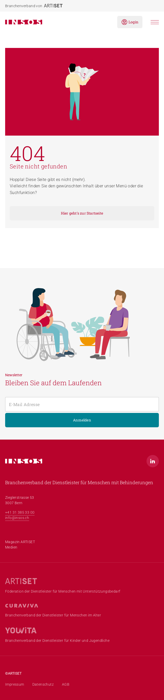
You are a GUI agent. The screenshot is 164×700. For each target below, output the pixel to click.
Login (129, 22)
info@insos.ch (17, 518)
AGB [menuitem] (65, 684)
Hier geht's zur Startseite (82, 213)
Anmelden (82, 420)
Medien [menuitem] (11, 547)
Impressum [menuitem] (14, 684)
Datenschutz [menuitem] (43, 684)
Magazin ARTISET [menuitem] (20, 542)
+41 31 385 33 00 (19, 512)
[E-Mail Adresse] (82, 404)
